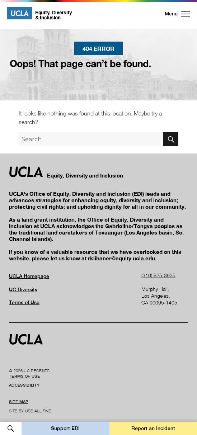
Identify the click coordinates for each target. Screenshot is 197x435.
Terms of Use (24, 302)
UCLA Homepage (29, 276)
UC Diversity (23, 289)
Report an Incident (153, 428)
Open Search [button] (11, 428)
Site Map (18, 401)
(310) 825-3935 (158, 275)
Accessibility (24, 385)
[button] (173, 13)
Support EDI (65, 428)
